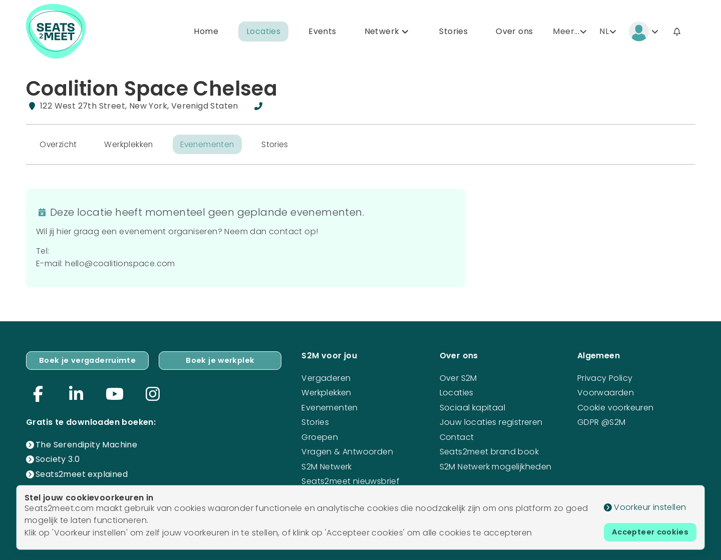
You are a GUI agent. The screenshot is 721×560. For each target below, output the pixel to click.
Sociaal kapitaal (472, 406)
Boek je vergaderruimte (87, 359)
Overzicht (59, 146)
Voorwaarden (605, 391)
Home (206, 32)
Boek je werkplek (220, 359)
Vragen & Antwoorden (347, 450)
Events (322, 32)
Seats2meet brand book (489, 450)
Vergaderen (325, 376)
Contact (457, 435)
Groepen (319, 435)
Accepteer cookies (647, 531)
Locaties (263, 32)
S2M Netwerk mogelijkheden (496, 464)
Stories (453, 32)
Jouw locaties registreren (491, 420)
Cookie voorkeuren (615, 406)
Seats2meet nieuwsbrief (350, 479)
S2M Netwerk (326, 464)
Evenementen (213, 146)
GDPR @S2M (601, 420)
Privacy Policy (605, 376)
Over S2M (458, 376)
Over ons (514, 32)
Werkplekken (132, 146)
